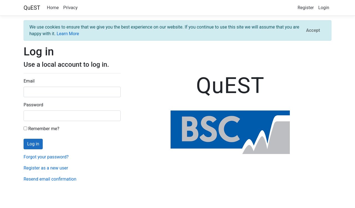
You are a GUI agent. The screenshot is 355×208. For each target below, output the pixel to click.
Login (323, 7)
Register (306, 7)
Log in (33, 144)
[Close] (313, 30)
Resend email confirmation (50, 179)
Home (53, 7)
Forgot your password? (46, 157)
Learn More (68, 33)
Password (33, 104)
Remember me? (41, 128)
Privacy (70, 7)
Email (29, 81)
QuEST (32, 7)
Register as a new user (46, 168)
